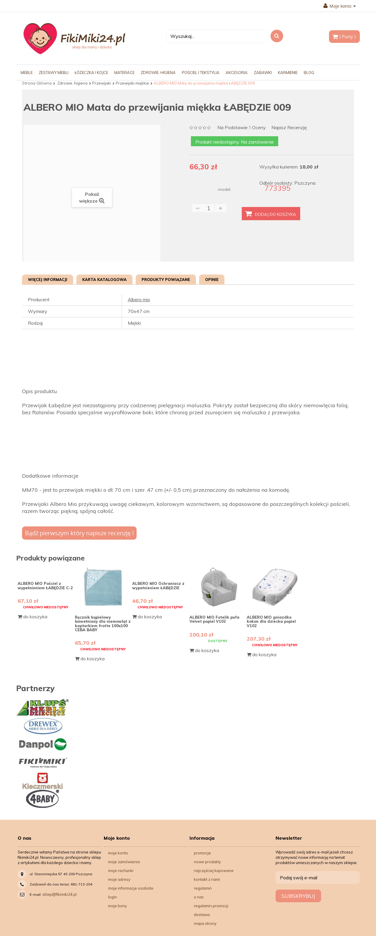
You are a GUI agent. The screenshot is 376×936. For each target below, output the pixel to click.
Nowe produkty (207, 861)
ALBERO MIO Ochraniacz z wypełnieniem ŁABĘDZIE (158, 585)
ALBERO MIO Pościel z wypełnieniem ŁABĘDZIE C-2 (45, 585)
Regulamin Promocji (211, 905)
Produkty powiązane (166, 279)
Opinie (212, 279)
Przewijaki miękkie (132, 83)
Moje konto (339, 6)
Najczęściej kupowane (214, 870)
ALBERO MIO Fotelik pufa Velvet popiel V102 (214, 619)
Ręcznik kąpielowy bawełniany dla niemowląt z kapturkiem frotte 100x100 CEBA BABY (103, 623)
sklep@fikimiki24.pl (59, 894)
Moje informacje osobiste (130, 888)
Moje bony (117, 905)
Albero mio (139, 299)
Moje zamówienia (124, 861)
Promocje (202, 853)
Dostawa (202, 914)
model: (224, 189)
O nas (199, 897)
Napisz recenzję (289, 127)
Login (112, 897)
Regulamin (203, 888)
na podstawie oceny (241, 127)
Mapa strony (205, 923)
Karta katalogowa (104, 279)
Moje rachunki (120, 870)
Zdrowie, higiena (72, 83)
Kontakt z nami (207, 879)
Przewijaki (101, 83)
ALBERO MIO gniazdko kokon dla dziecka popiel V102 (271, 621)
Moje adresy (119, 879)
